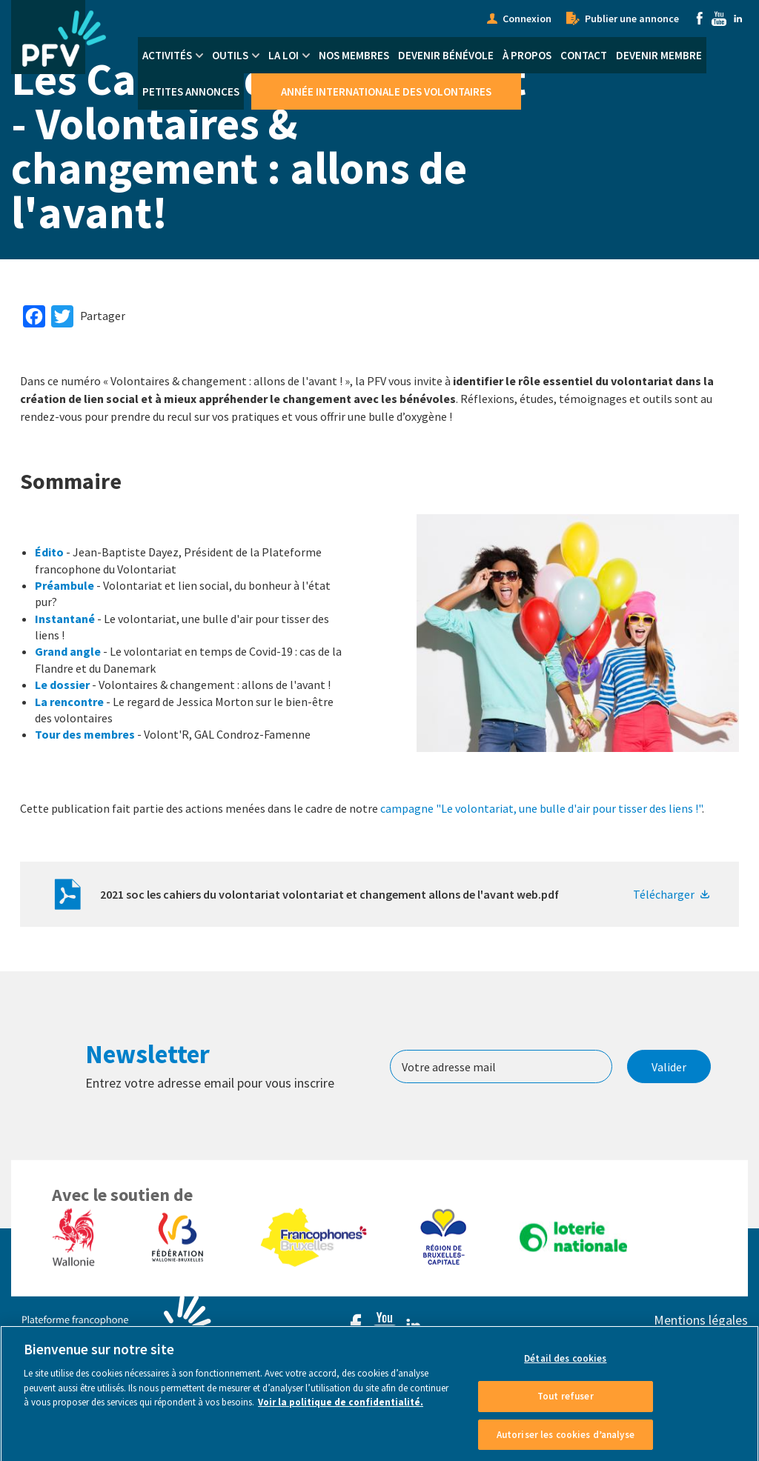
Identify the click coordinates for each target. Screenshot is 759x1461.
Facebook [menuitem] (699, 18)
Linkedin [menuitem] (738, 18)
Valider (669, 1066)
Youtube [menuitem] (719, 18)
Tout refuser (565, 1410)
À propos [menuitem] (527, 55)
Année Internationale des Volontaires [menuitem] (386, 91)
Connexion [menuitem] (527, 18)
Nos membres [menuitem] (354, 55)
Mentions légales (701, 1319)
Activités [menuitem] (167, 55)
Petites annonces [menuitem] (190, 91)
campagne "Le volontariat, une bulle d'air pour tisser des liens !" (541, 808)
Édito (49, 552)
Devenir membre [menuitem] (659, 55)
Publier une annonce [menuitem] (632, 18)
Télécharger (664, 894)
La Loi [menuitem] (283, 55)
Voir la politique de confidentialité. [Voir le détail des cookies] (340, 1417)
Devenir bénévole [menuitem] (446, 55)
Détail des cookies (565, 1373)
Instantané (65, 618)
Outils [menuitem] (230, 55)
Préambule (64, 585)
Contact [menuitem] (583, 55)
